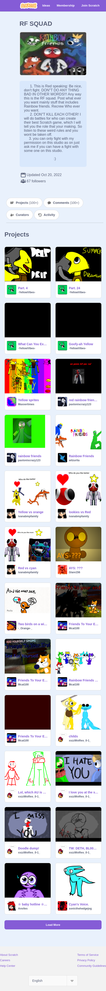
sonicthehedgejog (80, 908)
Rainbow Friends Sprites (84, 680)
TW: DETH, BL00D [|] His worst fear (84, 848)
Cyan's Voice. (79, 904)
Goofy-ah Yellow (81, 344)
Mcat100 (74, 628)
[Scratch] (29, 5)
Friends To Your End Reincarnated (33, 736)
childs (73, 736)
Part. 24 (74, 288)
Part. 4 (23, 288)
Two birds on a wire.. (33, 624)
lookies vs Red (80, 512)
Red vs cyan (27, 568)
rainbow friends (29, 456)
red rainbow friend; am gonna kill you (84, 400)
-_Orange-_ (25, 628)
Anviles (23, 908)
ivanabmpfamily (28, 516)
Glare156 (74, 572)
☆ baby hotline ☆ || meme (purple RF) (33, 904)
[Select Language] (53, 980)
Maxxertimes (26, 404)
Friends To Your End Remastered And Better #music (84, 624)
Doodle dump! (28, 848)
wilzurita (74, 460)
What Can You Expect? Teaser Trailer (33, 344)
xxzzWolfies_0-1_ (80, 740)
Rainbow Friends (81, 456)
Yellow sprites (28, 400)
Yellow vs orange (31, 512)
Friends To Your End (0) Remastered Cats (33, 680)
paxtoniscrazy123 (80, 404)
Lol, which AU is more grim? (33, 792)
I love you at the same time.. (84, 792)
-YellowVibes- (26, 292)
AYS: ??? (76, 568)
